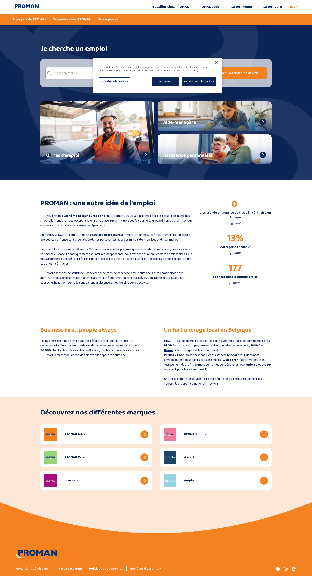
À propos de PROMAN (30, 19)
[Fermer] (216, 62)
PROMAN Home (240, 7)
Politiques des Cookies (106, 568)
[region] (157, 75)
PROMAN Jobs (208, 7)
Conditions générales (32, 568)
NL (291, 6)
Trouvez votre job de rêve (240, 73)
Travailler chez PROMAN (170, 7)
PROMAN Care (271, 7)
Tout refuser (165, 81)
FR (297, 6)
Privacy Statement (68, 568)
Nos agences (108, 19)
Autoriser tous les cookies (199, 81)
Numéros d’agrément (146, 568)
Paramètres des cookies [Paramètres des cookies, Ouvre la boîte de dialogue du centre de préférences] (114, 81)
